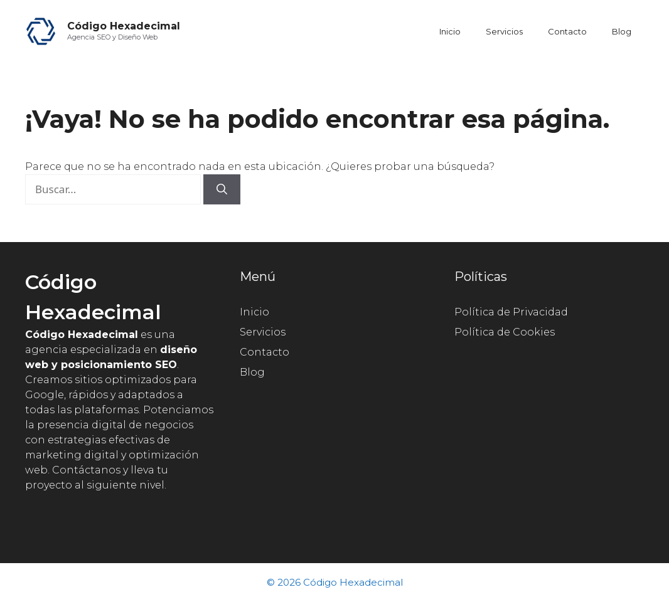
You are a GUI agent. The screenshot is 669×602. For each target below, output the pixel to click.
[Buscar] (221, 189)
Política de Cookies (504, 332)
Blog (621, 31)
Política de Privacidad (511, 312)
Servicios (504, 31)
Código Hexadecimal (123, 26)
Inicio (450, 31)
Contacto (567, 31)
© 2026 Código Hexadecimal (335, 582)
